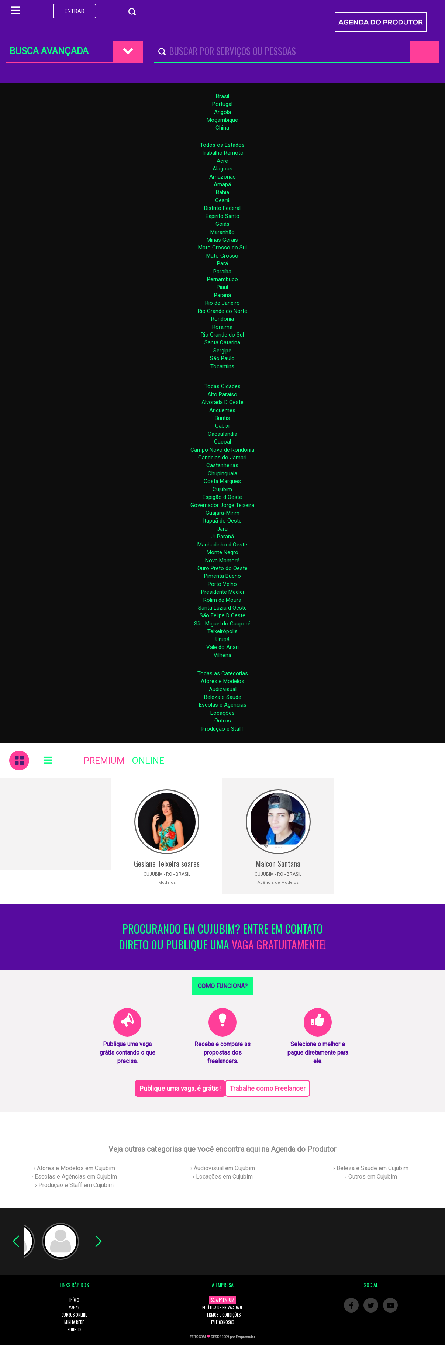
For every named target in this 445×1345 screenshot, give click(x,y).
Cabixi (222, 426)
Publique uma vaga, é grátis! (180, 1088)
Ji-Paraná (222, 536)
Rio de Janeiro (222, 303)
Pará (222, 263)
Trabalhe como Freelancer (268, 1088)
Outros (222, 720)
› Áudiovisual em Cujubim (222, 1168)
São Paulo (222, 358)
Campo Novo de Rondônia (222, 449)
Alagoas (222, 168)
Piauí (222, 287)
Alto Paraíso (222, 394)
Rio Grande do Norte (222, 311)
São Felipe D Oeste (222, 615)
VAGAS (74, 1307)
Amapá (222, 184)
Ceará (222, 200)
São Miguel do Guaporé (222, 623)
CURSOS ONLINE (74, 1315)
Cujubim (222, 489)
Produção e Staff (222, 728)
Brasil (222, 96)
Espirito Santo (222, 216)
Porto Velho (222, 584)
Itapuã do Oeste (222, 520)
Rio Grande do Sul (222, 334)
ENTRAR (74, 11)
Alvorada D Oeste (222, 402)
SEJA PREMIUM (222, 1300)
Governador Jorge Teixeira (222, 505)
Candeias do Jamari (222, 457)
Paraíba (222, 271)
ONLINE (148, 760)
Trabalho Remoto (222, 152)
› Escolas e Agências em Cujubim (74, 1176)
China (222, 127)
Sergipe (222, 350)
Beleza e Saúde (222, 697)
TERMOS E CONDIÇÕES (223, 1315)
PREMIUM (104, 760)
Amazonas (222, 176)
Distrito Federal (222, 208)
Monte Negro (222, 552)
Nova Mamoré (222, 560)
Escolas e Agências (222, 704)
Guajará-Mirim (222, 513)
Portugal (222, 104)
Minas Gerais (222, 240)
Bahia (222, 192)
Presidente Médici (222, 592)
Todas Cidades (222, 386)
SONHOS (74, 1329)
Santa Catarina (222, 342)
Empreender (245, 1337)
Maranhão (222, 232)
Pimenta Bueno (222, 576)
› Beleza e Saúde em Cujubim (370, 1168)
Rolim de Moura (222, 600)
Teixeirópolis (222, 631)
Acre (222, 161)
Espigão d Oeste (222, 497)
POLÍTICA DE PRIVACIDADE (222, 1307)
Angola (222, 112)
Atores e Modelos (222, 681)
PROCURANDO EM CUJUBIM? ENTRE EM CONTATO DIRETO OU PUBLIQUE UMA (222, 937)
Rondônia (222, 318)
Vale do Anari (222, 647)
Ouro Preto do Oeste (222, 568)
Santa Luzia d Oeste (222, 607)
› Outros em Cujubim (371, 1176)
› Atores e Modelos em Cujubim (74, 1168)
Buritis (222, 418)
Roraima (222, 327)
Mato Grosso (222, 255)
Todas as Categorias (222, 673)
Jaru (222, 528)
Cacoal (222, 441)
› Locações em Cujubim (223, 1176)
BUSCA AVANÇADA (49, 51)
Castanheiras (222, 465)
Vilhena (222, 655)
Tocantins (222, 366)
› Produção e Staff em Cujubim (74, 1185)
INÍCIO (74, 1300)
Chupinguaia (222, 473)
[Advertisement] (55, 824)
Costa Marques (222, 481)
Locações (222, 713)
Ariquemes (222, 410)
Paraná (222, 295)
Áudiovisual (223, 689)
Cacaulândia (222, 434)
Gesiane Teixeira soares (167, 863)
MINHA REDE (74, 1322)
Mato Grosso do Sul (222, 247)
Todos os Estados (222, 145)
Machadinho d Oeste (222, 544)
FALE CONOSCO (222, 1322)
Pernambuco (222, 279)
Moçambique (222, 120)
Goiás (222, 224)
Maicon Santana (278, 863)
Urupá (222, 639)
